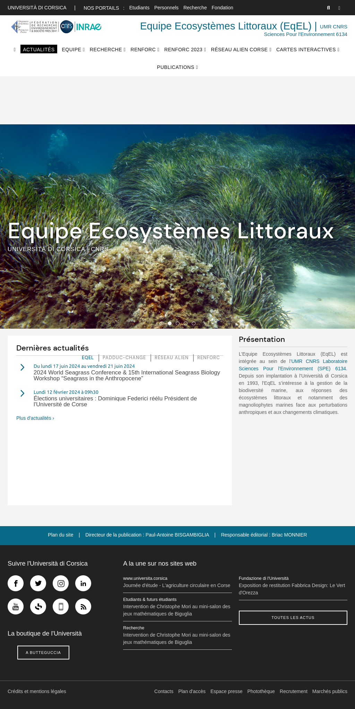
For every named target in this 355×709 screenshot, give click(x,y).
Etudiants (139, 7)
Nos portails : (104, 8)
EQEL (88, 358)
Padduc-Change (124, 358)
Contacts (163, 691)
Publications (175, 67)
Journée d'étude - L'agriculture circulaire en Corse (176, 585)
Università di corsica (37, 7)
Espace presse (226, 691)
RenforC (143, 49)
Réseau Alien (172, 358)
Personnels (166, 7)
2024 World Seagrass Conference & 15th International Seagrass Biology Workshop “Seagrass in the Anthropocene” (127, 375)
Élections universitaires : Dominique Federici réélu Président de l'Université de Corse (115, 401)
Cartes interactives (306, 49)
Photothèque (261, 691)
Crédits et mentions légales (37, 691)
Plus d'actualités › (35, 418)
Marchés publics (329, 691)
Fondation (222, 7)
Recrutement (294, 691)
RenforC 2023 (183, 49)
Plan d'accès (192, 691)
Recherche (195, 7)
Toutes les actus (292, 617)
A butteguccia (43, 652)
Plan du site (60, 535)
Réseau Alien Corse (239, 49)
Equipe (71, 49)
